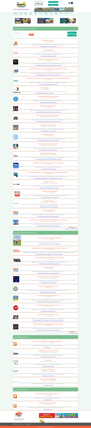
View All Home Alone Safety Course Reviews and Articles (48, 216)
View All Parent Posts (47, 399)
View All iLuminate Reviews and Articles (48, 282)
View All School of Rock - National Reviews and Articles (49, 263)
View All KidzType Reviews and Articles (48, 169)
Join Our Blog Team (72, 35)
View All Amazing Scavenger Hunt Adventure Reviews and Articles (48, 121)
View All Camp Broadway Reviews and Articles (50, 197)
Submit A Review (72, 32)
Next (76, 228)
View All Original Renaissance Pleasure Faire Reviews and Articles (48, 112)
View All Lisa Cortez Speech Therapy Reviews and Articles (48, 301)
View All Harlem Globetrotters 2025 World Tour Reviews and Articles (48, 159)
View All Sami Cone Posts (48, 385)
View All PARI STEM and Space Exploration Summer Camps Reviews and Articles (48, 320)
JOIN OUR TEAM (28, 424)
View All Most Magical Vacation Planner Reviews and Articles (48, 225)
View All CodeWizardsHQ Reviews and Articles (44, 93)
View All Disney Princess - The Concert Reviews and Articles (48, 330)
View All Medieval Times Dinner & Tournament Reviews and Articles (48, 65)
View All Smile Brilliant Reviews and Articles (48, 102)
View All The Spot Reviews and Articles (48, 311)
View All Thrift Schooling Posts (48, 366)
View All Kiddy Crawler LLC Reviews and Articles (49, 206)
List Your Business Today (53, 2)
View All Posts (47, 347)
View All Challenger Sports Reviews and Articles (49, 187)
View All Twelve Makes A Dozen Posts (48, 356)
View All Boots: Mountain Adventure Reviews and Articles (50, 244)
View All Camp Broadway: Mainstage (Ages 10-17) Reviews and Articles (49, 254)
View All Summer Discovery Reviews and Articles (48, 84)
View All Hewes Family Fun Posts (48, 375)
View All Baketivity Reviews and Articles (48, 56)
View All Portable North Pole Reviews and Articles (48, 150)
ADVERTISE (15, 424)
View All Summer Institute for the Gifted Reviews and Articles (48, 75)
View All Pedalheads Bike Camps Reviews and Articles (48, 140)
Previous (67, 228)
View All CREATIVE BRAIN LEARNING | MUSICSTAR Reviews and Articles (48, 178)
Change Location (53, 4)
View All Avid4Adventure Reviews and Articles (48, 46)
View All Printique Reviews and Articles (48, 131)
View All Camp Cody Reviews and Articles (48, 292)
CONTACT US (21, 424)
